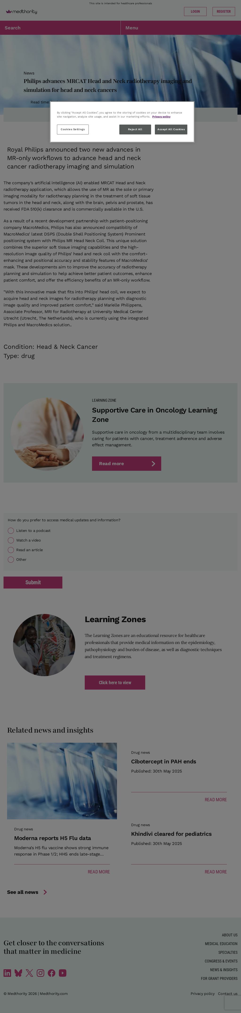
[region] (122, 121)
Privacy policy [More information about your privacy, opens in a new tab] (161, 116)
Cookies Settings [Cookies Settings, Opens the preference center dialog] (73, 129)
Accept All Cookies (171, 129)
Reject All (135, 129)
